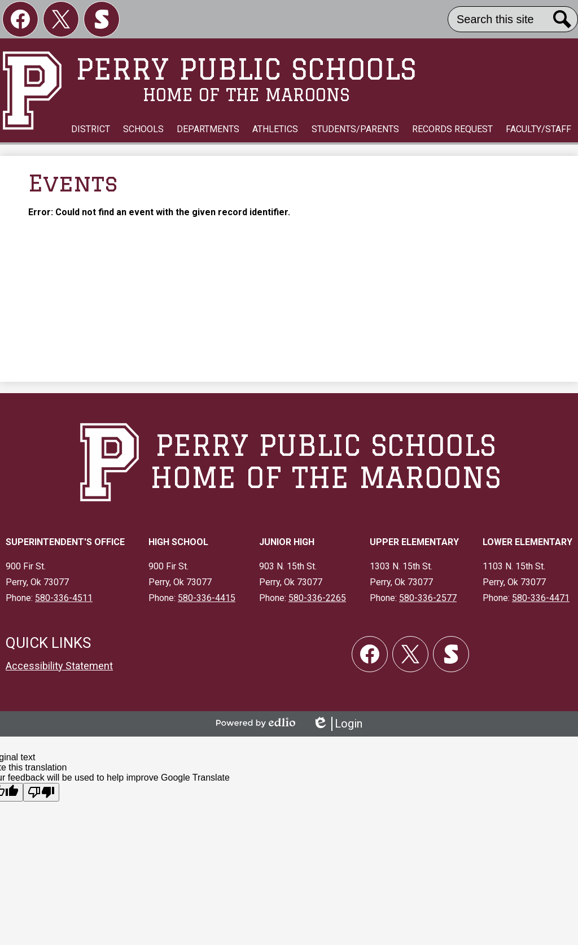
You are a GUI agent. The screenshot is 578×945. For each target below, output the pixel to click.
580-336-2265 (317, 598)
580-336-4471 (541, 598)
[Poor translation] (41, 792)
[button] (90, 129)
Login (337, 724)
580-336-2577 (428, 598)
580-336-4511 (64, 598)
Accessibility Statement (59, 666)
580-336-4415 (206, 598)
